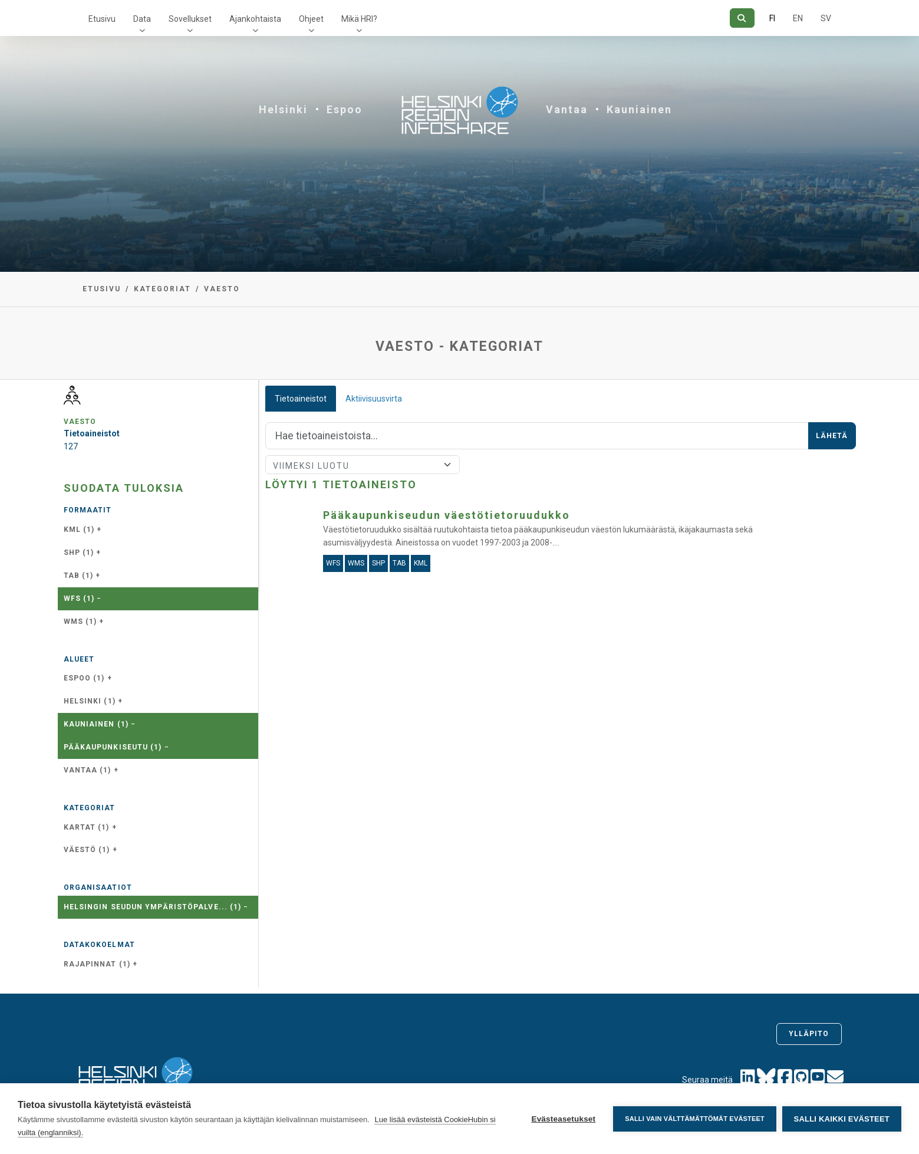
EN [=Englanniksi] (798, 18)
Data (142, 19)
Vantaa (567, 109)
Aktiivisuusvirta (373, 398)
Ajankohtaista (255, 19)
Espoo (345, 109)
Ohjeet (311, 19)
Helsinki (283, 109)
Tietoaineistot (301, 398)
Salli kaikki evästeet (842, 1118)
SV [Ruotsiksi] (826, 18)
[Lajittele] (362, 464)
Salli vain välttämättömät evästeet (695, 1118)
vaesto (222, 289)
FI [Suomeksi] (772, 18)
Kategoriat (162, 289)
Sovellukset (190, 19)
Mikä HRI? (359, 19)
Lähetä (832, 436)
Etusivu (102, 19)
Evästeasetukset (563, 1118)
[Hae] (742, 18)
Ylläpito (809, 1034)
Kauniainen (639, 109)
